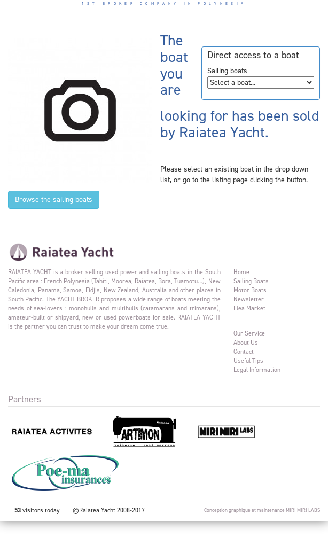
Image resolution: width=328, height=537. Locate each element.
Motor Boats (250, 290)
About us (245, 342)
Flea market (249, 308)
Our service (249, 333)
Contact (243, 351)
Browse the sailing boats (53, 199)
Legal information (256, 369)
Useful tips (248, 360)
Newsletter (248, 299)
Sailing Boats (251, 281)
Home (241, 272)
